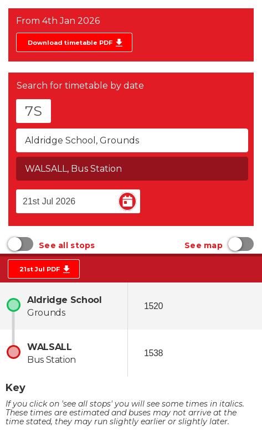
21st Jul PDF (39, 269)
